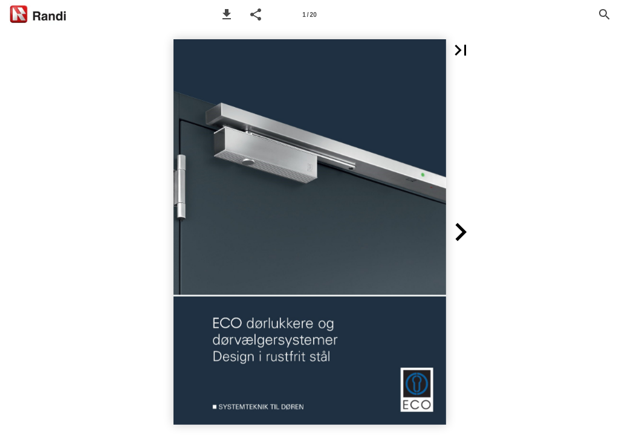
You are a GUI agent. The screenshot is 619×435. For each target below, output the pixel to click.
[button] (226, 14)
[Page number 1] (309, 14)
